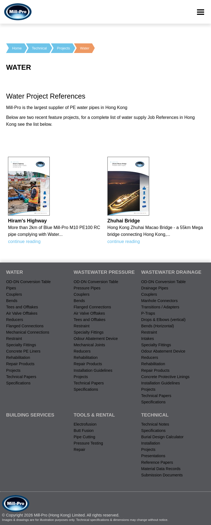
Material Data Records (161, 469)
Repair (79, 449)
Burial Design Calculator (162, 437)
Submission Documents (162, 475)
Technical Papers (21, 377)
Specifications (18, 383)
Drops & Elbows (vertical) (163, 319)
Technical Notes (155, 424)
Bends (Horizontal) (157, 326)
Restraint (14, 338)
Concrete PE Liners (23, 351)
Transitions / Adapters (160, 307)
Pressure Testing (88, 443)
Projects (63, 48)
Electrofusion (85, 424)
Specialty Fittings (21, 345)
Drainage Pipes (154, 288)
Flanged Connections (24, 326)
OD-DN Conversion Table (28, 282)
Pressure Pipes (87, 288)
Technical (39, 48)
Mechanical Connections (27, 332)
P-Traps (148, 313)
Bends (11, 300)
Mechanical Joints (89, 345)
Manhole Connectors (159, 300)
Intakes (147, 338)
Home (17, 48)
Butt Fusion (84, 430)
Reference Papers (157, 462)
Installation (150, 443)
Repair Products (20, 364)
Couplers (14, 294)
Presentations (153, 456)
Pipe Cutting (84, 437)
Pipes (11, 288)
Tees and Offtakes (22, 307)
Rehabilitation (18, 357)
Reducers (14, 319)
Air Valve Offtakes (21, 313)
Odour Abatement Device (96, 338)
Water (84, 48)
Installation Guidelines (93, 370)
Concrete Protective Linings (165, 377)
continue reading (24, 241)
